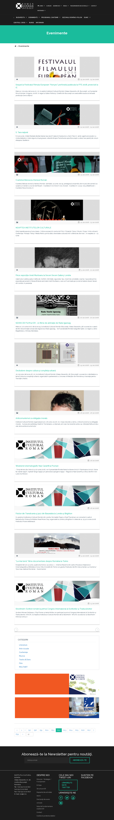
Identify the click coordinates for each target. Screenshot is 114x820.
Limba (40, 5)
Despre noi (56, 5)
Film (21, 663)
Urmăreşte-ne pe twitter (67, 785)
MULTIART (23, 667)
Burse (31, 22)
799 (41, 730)
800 (46, 730)
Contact (94, 5)
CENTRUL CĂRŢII (19, 22)
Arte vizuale (24, 649)
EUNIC (86, 17)
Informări (40, 22)
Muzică (22, 656)
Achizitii (39, 803)
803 (64, 730)
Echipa (39, 785)
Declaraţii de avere (43, 799)
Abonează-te (80, 760)
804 (70, 730)
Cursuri (48, 5)
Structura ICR (41, 789)
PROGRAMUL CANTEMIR (49, 17)
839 (17, 734)
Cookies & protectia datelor (46, 816)
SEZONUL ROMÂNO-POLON (72, 17)
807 (88, 730)
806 (82, 730)
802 (58, 730)
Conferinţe (23, 652)
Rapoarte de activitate (44, 792)
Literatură (23, 645)
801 (52, 730)
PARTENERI (40, 10)
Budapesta (20, 17)
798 (35, 730)
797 (29, 730)
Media (65, 5)
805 (76, 730)
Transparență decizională (79, 5)
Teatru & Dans (25, 660)
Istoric (39, 796)
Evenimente (33, 17)
